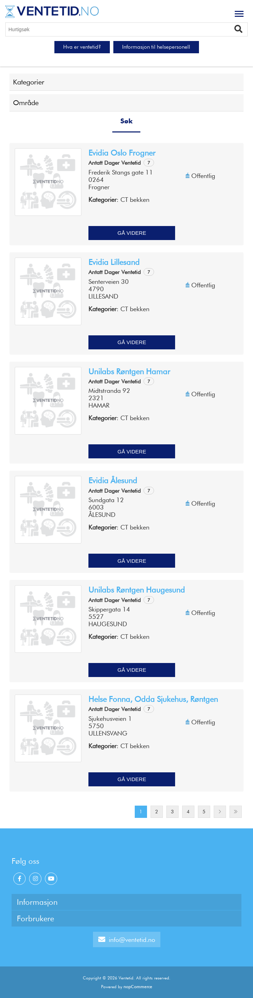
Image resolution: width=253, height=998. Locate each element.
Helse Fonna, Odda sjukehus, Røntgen (153, 699)
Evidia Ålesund (112, 480)
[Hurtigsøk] (126, 29)
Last (235, 812)
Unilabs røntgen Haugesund (136, 589)
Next (220, 812)
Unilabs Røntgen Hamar (129, 371)
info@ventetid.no (126, 939)
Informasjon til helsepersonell (156, 47)
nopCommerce (138, 986)
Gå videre (132, 233)
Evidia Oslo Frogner (121, 152)
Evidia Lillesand (114, 262)
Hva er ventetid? (82, 47)
